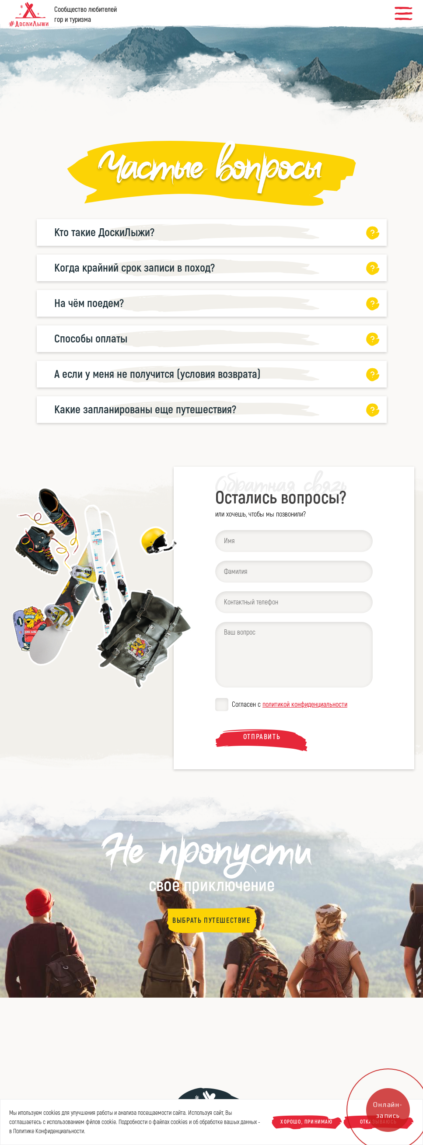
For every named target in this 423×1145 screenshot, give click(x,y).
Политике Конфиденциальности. (49, 1131)
